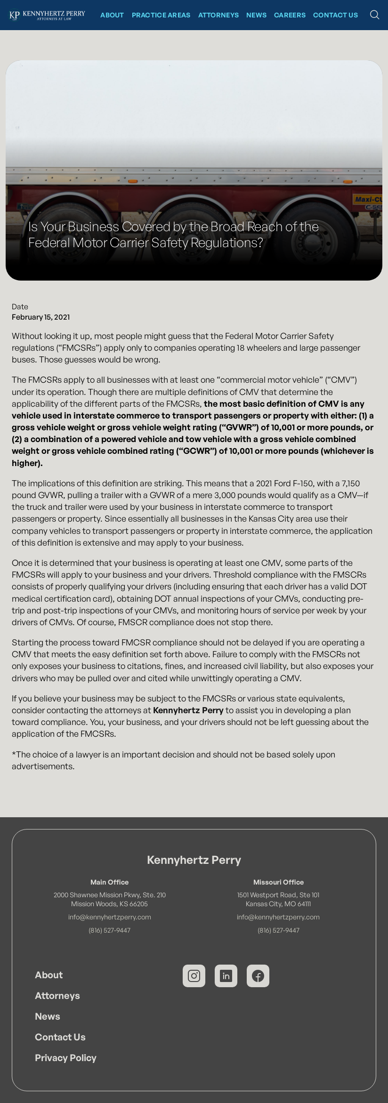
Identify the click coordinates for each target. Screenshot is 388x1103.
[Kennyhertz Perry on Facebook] (258, 976)
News (47, 1016)
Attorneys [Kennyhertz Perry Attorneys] (218, 15)
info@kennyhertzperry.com (109, 916)
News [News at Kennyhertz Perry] (256, 15)
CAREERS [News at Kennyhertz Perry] (290, 15)
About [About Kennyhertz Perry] (112, 15)
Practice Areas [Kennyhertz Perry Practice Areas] (161, 15)
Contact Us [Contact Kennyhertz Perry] (335, 15)
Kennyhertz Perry (188, 710)
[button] (374, 15)
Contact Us (60, 1037)
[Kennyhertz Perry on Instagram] (194, 976)
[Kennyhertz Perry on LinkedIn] (226, 976)
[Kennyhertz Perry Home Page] (46, 15)
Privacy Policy (66, 1057)
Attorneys (57, 995)
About (49, 975)
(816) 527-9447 (109, 930)
